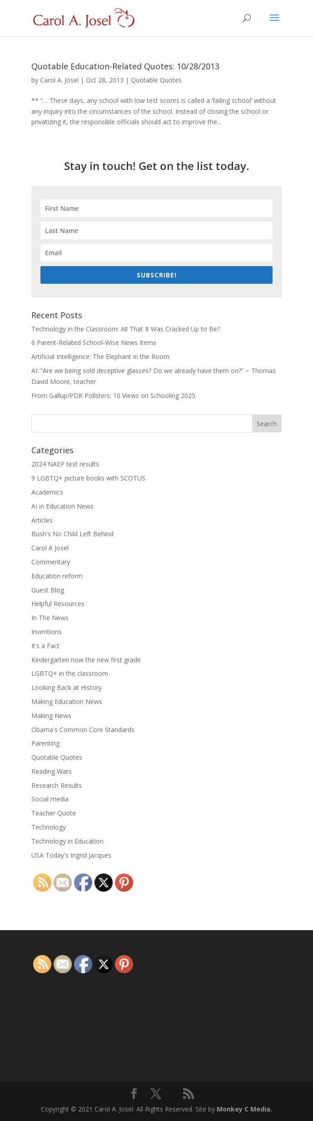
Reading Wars (51, 771)
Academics (47, 492)
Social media (50, 799)
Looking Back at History (66, 687)
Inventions (46, 631)
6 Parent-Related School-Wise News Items (93, 342)
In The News (50, 617)
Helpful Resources (57, 603)
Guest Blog (47, 590)
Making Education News (66, 701)
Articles (42, 520)
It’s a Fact (45, 645)
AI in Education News (62, 506)
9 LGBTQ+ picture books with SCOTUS (88, 478)
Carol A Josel (50, 548)
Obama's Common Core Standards (82, 729)
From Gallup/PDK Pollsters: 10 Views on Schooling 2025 (113, 395)
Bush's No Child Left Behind (72, 533)
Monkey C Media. (244, 1109)
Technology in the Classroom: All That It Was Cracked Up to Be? (125, 329)
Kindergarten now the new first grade (86, 659)
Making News (51, 715)
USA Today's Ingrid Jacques (71, 855)
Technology (48, 827)
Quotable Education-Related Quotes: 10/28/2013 (125, 66)
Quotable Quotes (156, 80)
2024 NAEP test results (65, 464)
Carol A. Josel (59, 80)
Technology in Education (67, 841)
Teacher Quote (53, 813)
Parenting (45, 743)
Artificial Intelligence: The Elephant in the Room (100, 356)
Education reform (57, 576)
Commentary (50, 562)
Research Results (56, 785)
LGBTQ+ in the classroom (69, 673)
